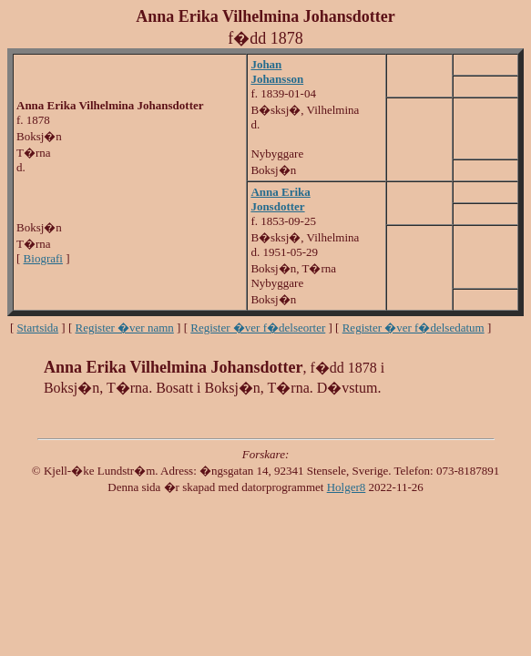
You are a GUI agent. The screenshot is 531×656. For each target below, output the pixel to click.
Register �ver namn (125, 327)
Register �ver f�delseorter (257, 327)
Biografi (43, 258)
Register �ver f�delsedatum (413, 327)
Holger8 (346, 487)
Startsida (38, 327)
